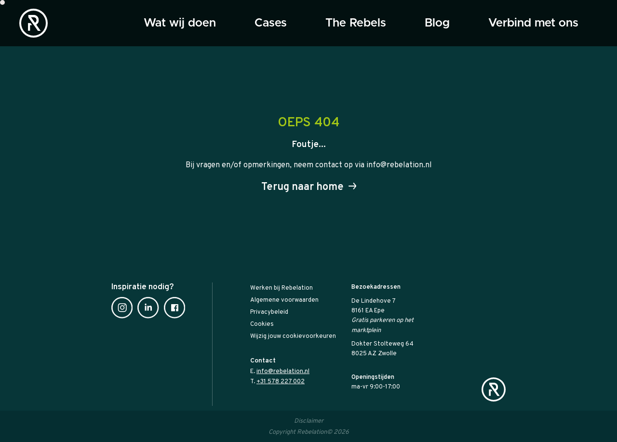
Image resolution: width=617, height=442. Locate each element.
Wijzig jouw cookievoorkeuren (293, 336)
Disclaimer (308, 421)
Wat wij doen (180, 23)
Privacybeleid (269, 312)
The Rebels (355, 23)
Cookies (262, 324)
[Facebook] (174, 309)
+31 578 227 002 (280, 382)
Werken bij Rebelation (281, 288)
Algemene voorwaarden (284, 300)
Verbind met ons (533, 23)
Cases (271, 23)
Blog (437, 23)
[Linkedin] (148, 309)
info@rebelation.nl (282, 371)
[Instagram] (122, 309)
